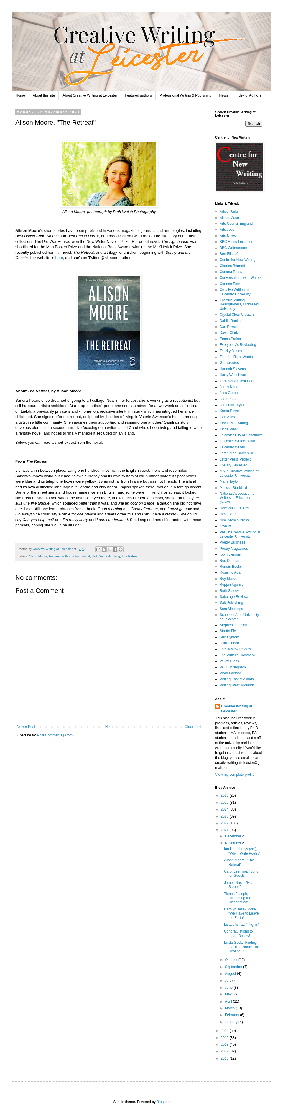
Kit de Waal (229, 429)
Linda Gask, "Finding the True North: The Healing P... (241, 947)
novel (86, 556)
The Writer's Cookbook (237, 655)
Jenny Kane (229, 387)
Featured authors (138, 95)
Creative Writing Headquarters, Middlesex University (239, 304)
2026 (225, 795)
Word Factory (230, 673)
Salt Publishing (109, 556)
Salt (94, 556)
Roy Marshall (230, 579)
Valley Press (229, 661)
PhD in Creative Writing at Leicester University (240, 534)
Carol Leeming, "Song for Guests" (241, 873)
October (231, 960)
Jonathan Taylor (232, 405)
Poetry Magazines (234, 548)
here (59, 258)
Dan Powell (229, 327)
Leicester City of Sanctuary (241, 435)
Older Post (193, 727)
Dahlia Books (230, 321)
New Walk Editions (234, 508)
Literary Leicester (233, 465)
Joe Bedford (229, 399)
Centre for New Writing (237, 260)
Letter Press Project (235, 459)
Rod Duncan (229, 561)
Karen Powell (230, 411)
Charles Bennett (232, 266)
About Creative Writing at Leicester (89, 95)
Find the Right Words (236, 357)
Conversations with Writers (241, 278)
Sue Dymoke (230, 637)
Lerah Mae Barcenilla (236, 453)
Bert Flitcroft (229, 254)
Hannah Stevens (233, 369)
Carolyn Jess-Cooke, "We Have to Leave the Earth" (241, 913)
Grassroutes (229, 363)
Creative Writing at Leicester (236, 708)
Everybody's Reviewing (238, 345)
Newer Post (26, 727)
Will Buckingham (233, 667)
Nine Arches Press (234, 520)
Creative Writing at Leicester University (235, 292)
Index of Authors (248, 95)
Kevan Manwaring (234, 423)
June (229, 987)
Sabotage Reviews (234, 597)
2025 (225, 803)
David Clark (229, 333)
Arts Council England (236, 224)
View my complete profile (234, 774)
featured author (59, 556)
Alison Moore (38, 556)
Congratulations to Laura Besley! (238, 933)
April (229, 1001)
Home (20, 95)
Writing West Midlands (237, 685)
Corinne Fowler (231, 284)
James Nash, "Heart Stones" (240, 885)
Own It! (225, 526)
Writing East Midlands (237, 679)
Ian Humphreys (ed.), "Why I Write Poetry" (242, 851)
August (231, 974)
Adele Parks (229, 211)
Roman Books (231, 566)
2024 (225, 809)
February (232, 1015)
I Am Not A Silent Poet (237, 381)
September (234, 967)
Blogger (163, 1102)
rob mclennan (230, 554)
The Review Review (235, 649)
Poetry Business (232, 542)
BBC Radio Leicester (236, 242)
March (230, 1008)
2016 (225, 1058)
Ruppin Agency (231, 585)
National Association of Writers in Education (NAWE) (237, 498)
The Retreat (130, 556)
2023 (225, 816)
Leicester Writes (232, 447)
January (231, 1022)
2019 (225, 1038)
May (229, 994)
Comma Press (231, 272)
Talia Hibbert (229, 643)
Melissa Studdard (233, 488)
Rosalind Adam (231, 572)
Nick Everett (229, 514)
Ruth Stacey (229, 591)
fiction (76, 556)
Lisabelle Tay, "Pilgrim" (241, 925)
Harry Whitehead (233, 375)
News (223, 95)
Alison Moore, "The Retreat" (239, 862)
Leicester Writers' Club (237, 441)
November (233, 843)
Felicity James (231, 351)
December (233, 836)
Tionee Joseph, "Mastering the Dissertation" (237, 898)
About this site (44, 95)
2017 (225, 1051)
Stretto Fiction (230, 631)
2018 (225, 1044)
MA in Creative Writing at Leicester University (239, 473)
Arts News (228, 236)
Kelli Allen (227, 417)
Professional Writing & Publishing (185, 95)
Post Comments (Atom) (55, 735)
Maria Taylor (229, 481)
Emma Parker (230, 339)
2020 (225, 1031)
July (228, 980)
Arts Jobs (227, 229)
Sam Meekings (231, 609)
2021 (225, 830)
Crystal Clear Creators (237, 315)
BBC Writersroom (233, 248)
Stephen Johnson (233, 625)
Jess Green (229, 393)
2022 (225, 823)
